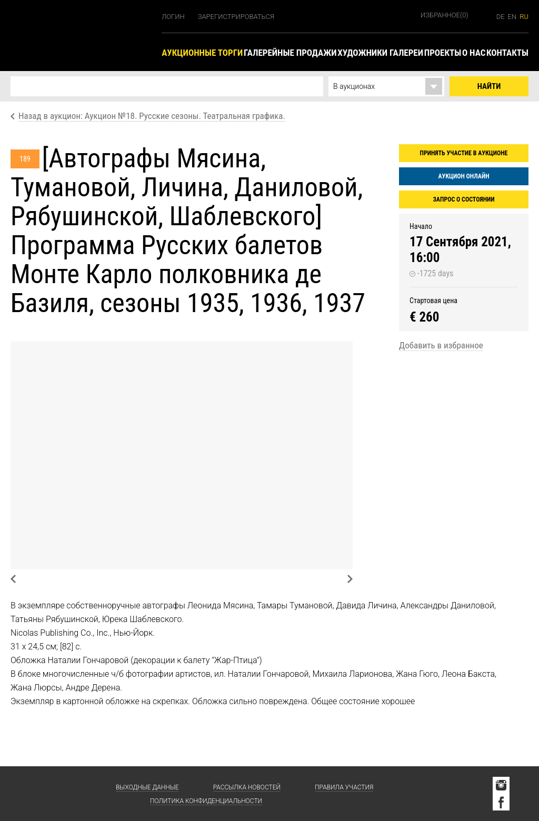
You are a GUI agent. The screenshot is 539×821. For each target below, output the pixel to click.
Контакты (507, 52)
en (512, 17)
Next (350, 579)
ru (524, 17)
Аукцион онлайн (463, 176)
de (500, 17)
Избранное (444, 15)
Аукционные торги (202, 52)
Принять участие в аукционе (464, 153)
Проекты (442, 52)
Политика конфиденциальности (206, 801)
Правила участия (344, 787)
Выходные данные (147, 787)
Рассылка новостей (247, 787)
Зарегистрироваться (236, 17)
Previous (13, 579)
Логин (173, 17)
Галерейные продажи (290, 52)
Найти (489, 86)
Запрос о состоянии (463, 199)
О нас (473, 52)
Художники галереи (380, 52)
